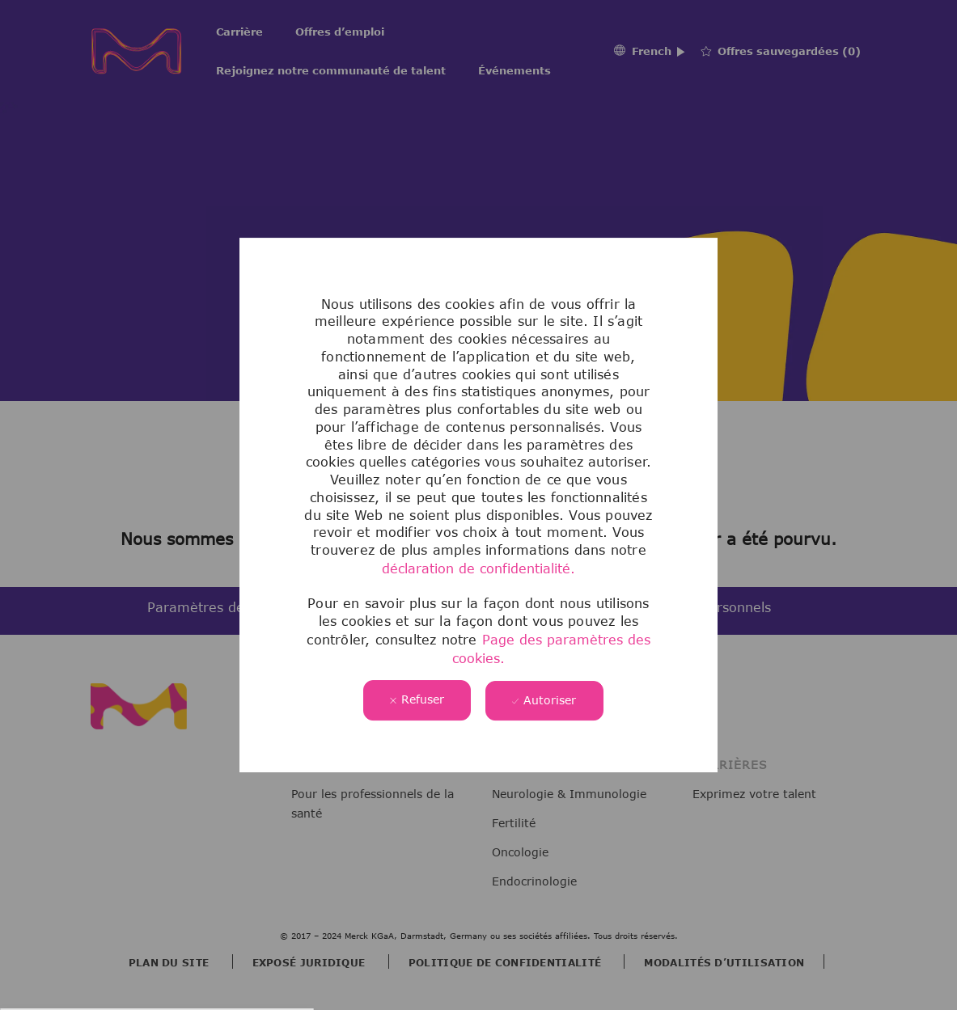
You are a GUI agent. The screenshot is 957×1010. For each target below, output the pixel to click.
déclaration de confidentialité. (478, 568)
